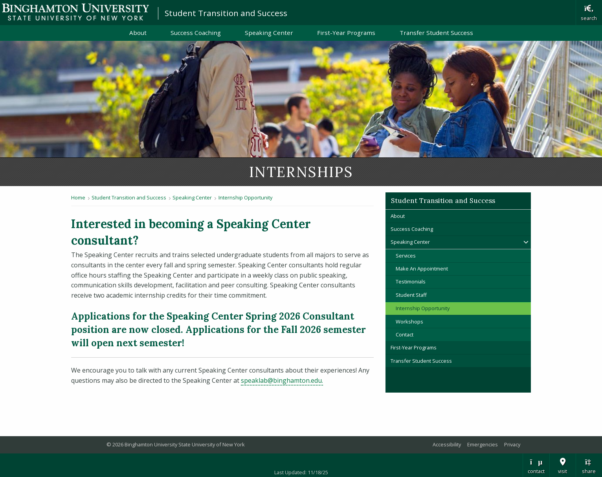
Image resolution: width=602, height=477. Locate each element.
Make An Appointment (422, 268)
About (138, 33)
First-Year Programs (346, 33)
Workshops (409, 321)
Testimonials (411, 281)
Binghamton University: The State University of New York (75, 12)
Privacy (512, 444)
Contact (404, 334)
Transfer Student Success (436, 33)
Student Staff (411, 294)
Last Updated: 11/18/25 (301, 472)
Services (406, 255)
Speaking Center (269, 33)
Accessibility (447, 444)
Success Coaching (196, 33)
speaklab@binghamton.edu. (282, 380)
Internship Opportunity (245, 197)
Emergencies (482, 444)
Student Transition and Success (226, 12)
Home (78, 197)
